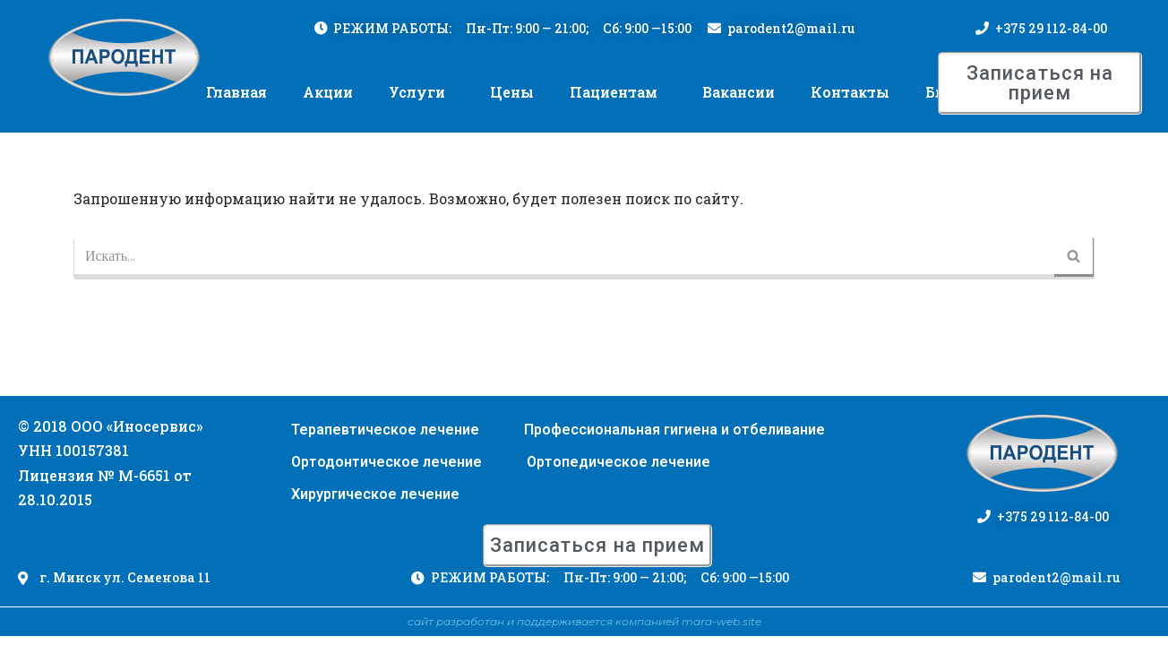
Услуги (417, 92)
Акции (328, 92)
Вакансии (738, 92)
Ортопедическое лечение (618, 470)
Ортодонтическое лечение (386, 470)
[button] (1040, 84)
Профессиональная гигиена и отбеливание (674, 438)
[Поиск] (563, 259)
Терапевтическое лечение (385, 438)
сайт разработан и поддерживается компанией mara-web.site (584, 630)
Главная (236, 92)
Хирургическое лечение (375, 503)
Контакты (850, 92)
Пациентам (613, 92)
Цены (512, 92)
